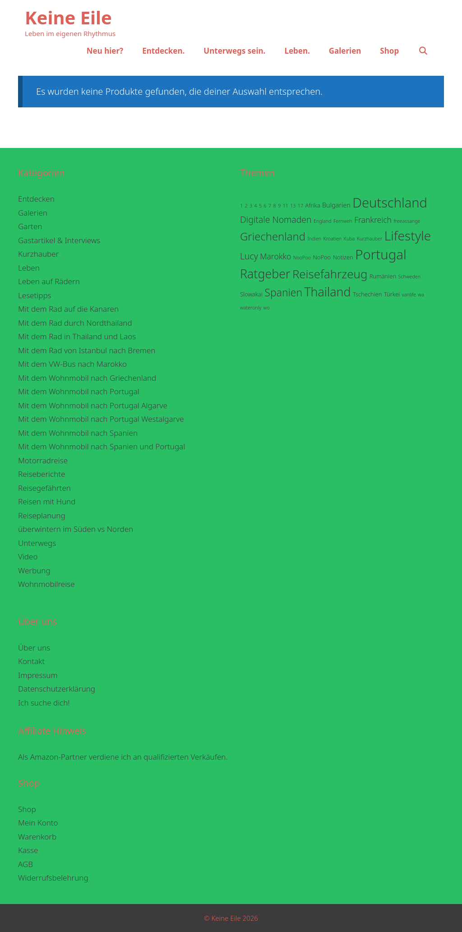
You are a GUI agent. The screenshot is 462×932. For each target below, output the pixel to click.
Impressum (38, 675)
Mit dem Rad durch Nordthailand (75, 323)
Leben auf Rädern (49, 281)
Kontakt (31, 661)
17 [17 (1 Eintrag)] (300, 206)
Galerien (345, 51)
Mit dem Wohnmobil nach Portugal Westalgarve (101, 419)
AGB (25, 864)
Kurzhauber (38, 254)
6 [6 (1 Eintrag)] (265, 206)
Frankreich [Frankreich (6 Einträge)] (373, 219)
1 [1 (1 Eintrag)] (241, 206)
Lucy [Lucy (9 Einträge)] (249, 256)
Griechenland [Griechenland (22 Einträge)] (272, 236)
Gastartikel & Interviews (59, 240)
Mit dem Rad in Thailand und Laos (77, 336)
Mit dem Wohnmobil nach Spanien (78, 433)
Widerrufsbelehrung (53, 877)
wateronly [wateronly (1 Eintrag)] (250, 308)
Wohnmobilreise (46, 584)
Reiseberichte (41, 474)
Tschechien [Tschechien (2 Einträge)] (367, 294)
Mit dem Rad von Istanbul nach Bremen (87, 350)
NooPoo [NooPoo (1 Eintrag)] (302, 257)
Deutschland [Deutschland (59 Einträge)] (389, 203)
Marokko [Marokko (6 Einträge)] (275, 256)
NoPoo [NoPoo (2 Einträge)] (322, 257)
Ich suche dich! (44, 702)
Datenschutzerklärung (56, 688)
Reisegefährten (44, 488)
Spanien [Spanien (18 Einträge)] (283, 293)
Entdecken (36, 199)
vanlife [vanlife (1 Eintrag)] (409, 294)
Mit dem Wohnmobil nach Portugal (78, 391)
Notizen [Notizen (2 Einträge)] (343, 257)
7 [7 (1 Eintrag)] (269, 206)
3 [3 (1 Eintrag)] (250, 206)
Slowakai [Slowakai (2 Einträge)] (251, 294)
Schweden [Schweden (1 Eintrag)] (409, 276)
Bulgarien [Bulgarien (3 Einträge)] (336, 205)
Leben (29, 268)
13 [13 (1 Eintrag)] (293, 206)
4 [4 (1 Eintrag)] (255, 206)
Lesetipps (34, 295)
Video (27, 556)
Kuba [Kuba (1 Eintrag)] (349, 238)
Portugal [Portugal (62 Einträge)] (381, 254)
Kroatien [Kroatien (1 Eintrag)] (332, 238)
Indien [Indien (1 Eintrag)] (314, 238)
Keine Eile (68, 17)
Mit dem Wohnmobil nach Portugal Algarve (92, 405)
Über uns (34, 647)
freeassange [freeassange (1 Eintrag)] (406, 221)
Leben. (297, 51)
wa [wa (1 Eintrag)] (421, 294)
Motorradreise (43, 460)
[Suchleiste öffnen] (422, 51)
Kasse (28, 850)
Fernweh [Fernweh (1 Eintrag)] (342, 221)
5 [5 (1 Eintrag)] (260, 206)
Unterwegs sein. (234, 51)
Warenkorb (37, 836)
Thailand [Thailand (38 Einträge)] (327, 291)
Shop (389, 51)
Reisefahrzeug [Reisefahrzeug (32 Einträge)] (330, 274)
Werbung (34, 570)
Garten (30, 226)
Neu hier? (105, 51)
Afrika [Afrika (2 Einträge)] (312, 205)
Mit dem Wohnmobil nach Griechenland (87, 378)
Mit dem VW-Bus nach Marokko (72, 364)
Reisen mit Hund (46, 501)
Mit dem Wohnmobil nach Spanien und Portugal (101, 446)
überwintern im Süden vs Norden (75, 529)
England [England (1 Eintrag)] (323, 221)
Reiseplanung (41, 515)
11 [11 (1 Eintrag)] (285, 206)
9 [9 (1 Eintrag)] (279, 206)
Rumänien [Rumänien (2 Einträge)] (383, 276)
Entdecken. (163, 51)
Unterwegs (37, 543)
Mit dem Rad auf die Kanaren (68, 309)
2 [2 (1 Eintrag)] (246, 206)
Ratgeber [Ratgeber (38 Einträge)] (265, 273)
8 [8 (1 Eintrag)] (274, 206)
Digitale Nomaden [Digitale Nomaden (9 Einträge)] (276, 219)
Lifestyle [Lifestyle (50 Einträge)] (407, 235)
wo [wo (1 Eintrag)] (266, 308)
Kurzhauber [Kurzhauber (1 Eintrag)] (370, 238)
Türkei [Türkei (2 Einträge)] (392, 294)
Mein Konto (38, 822)
